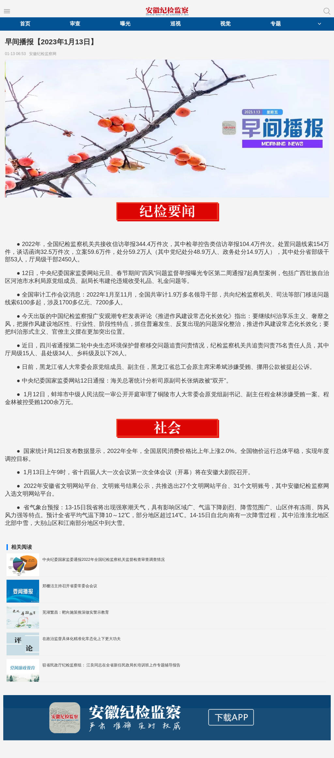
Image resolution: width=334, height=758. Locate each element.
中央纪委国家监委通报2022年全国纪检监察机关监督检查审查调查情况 (103, 559)
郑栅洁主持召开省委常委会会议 (69, 586)
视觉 (225, 23)
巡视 (175, 23)
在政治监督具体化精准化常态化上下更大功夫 (81, 638)
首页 (25, 23)
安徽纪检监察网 (44, 53)
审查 (75, 23)
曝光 (125, 23)
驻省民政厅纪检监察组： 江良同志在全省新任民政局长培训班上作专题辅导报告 (111, 665)
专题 (275, 23)
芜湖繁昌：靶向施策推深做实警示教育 (75, 612)
